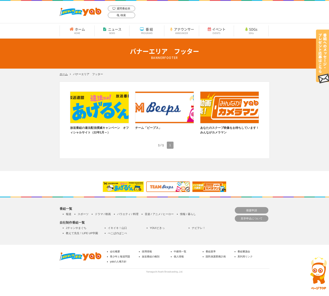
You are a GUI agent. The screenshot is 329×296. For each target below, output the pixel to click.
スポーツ (83, 214)
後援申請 (251, 210)
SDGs (251, 31)
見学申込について (251, 218)
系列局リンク (245, 256)
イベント (216, 31)
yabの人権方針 (118, 261)
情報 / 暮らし (188, 214)
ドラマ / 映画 (103, 214)
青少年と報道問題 (120, 256)
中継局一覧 (180, 251)
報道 (68, 214)
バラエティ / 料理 (127, 214)
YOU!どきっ (157, 227)
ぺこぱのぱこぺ (117, 233)
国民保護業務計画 (216, 256)
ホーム (77, 31)
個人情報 (179, 256)
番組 (146, 31)
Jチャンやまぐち (76, 227)
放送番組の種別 (150, 256)
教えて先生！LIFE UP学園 (82, 233)
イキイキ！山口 (117, 227)
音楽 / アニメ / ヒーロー (159, 214)
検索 (123, 15)
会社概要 (115, 251)
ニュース (112, 31)
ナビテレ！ (198, 227)
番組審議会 (244, 251)
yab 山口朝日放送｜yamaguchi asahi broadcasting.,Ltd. (80, 11)
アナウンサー (181, 31)
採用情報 (147, 251)
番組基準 (211, 251)
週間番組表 (123, 8)
